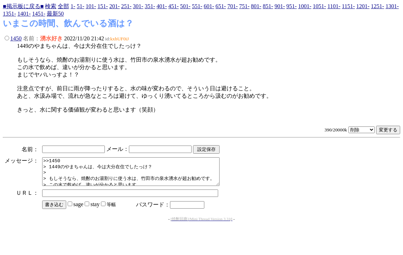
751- (244, 6)
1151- (348, 6)
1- (72, 6)
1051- (319, 6)
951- (291, 6)
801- (256, 6)
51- (80, 6)
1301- (392, 6)
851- (268, 6)
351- (150, 6)
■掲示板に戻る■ (23, 6)
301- (138, 6)
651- (221, 6)
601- (209, 6)
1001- (304, 6)
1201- (362, 6)
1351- (9, 14)
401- (162, 6)
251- (126, 6)
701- (232, 6)
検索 (50, 6)
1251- (377, 6)
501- (185, 6)
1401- (23, 14)
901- (279, 6)
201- (114, 6)
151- (102, 6)
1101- (334, 6)
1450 (16, 38)
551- (197, 6)
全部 (63, 6)
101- (91, 6)
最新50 (55, 14)
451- (173, 6)
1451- (38, 14)
